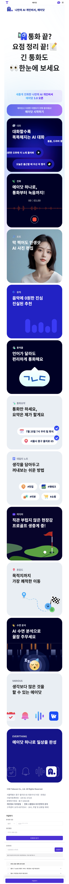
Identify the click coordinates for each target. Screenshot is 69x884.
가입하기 (34, 881)
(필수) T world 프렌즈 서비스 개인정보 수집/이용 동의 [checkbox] (23, 868)
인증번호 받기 (34, 838)
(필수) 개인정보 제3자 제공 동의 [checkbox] (17, 873)
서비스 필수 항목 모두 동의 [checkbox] (16, 864)
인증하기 (58, 850)
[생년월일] (34, 832)
